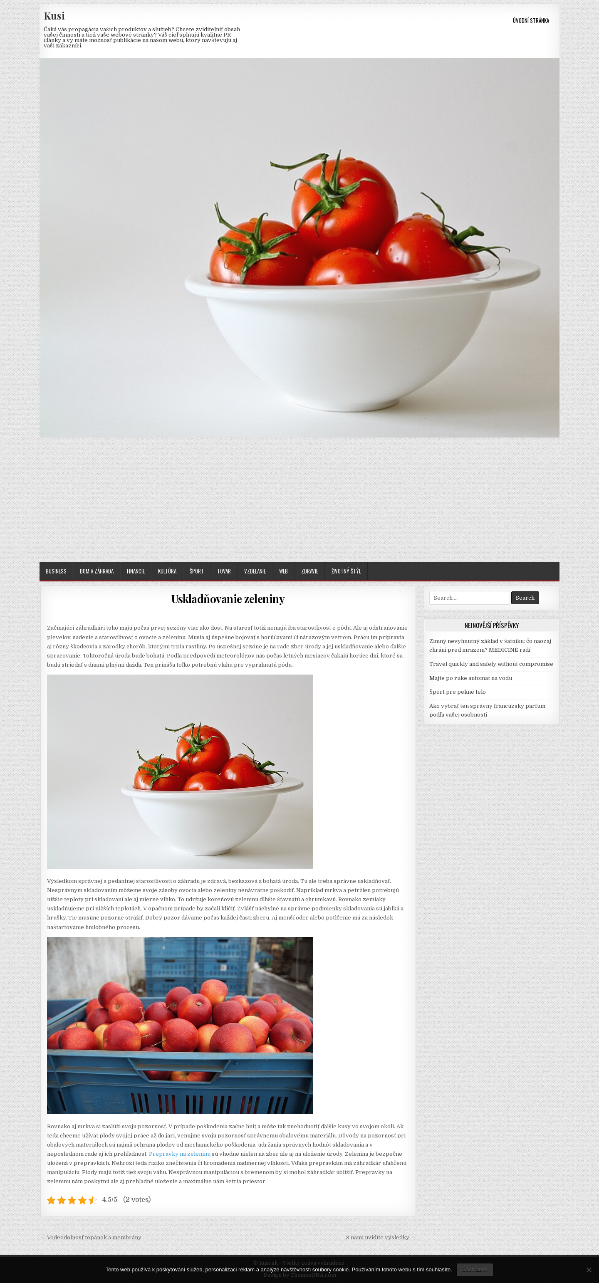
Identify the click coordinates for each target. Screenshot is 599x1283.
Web (283, 571)
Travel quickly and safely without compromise (491, 664)
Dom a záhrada (97, 571)
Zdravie (309, 571)
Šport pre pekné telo (457, 692)
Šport (197, 571)
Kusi (54, 15)
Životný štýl (346, 571)
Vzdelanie (255, 571)
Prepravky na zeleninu (179, 1154)
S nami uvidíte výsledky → (381, 1237)
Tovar (224, 571)
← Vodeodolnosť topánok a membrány (90, 1237)
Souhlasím (475, 1269)
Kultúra (167, 571)
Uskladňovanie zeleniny (228, 598)
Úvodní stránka (531, 20)
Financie (136, 571)
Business (56, 571)
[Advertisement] (299, 500)
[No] (588, 1270)
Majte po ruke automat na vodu (470, 678)
